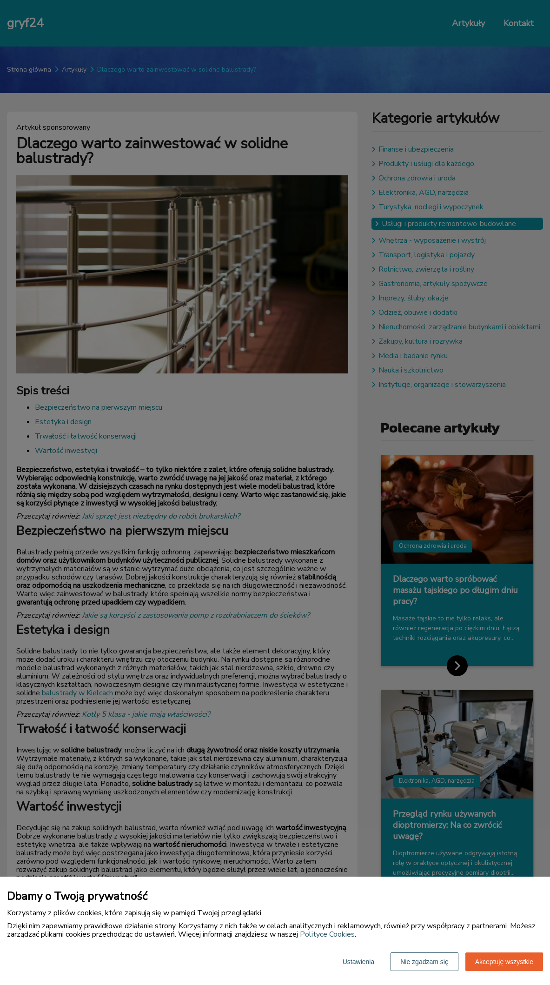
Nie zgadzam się (424, 961)
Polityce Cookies (327, 934)
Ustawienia (358, 961)
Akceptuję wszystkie (504, 961)
